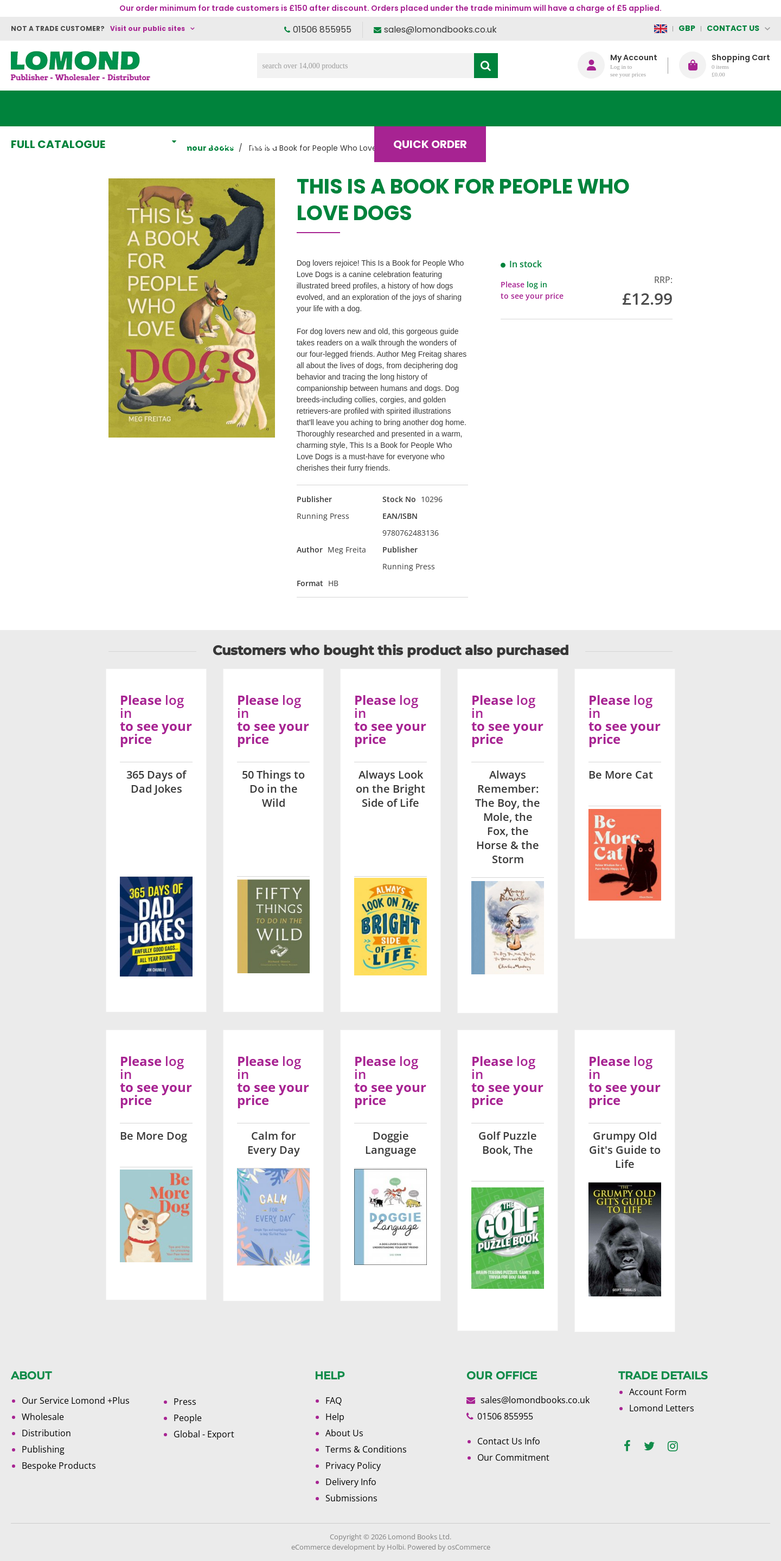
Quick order (439, 108)
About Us (609, 108)
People (188, 1418)
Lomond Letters (661, 1408)
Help (334, 1417)
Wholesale (43, 1417)
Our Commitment (513, 1457)
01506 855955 (322, 29)
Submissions (351, 1498)
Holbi (395, 1547)
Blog (528, 108)
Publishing (43, 1449)
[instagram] (673, 1446)
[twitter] (649, 1446)
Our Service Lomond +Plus (76, 1400)
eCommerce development (333, 1547)
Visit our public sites (147, 28)
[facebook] (627, 1446)
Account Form (658, 1392)
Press (185, 1402)
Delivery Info (350, 1482)
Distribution (46, 1433)
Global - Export (204, 1434)
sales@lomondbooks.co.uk (440, 29)
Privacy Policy (353, 1466)
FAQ (333, 1400)
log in (537, 284)
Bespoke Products (59, 1466)
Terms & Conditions (366, 1449)
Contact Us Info (508, 1441)
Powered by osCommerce (448, 1547)
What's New (252, 108)
